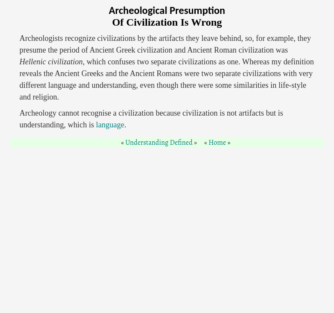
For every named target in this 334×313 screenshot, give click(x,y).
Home (217, 142)
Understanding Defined (159, 142)
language (110, 124)
